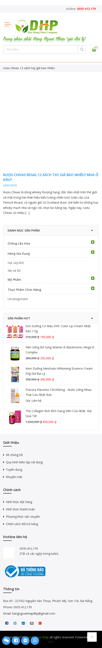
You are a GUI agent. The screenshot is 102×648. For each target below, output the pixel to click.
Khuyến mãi (14, 477)
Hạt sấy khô (16, 263)
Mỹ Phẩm (14, 280)
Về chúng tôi (14, 455)
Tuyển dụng (14, 470)
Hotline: (81, 9)
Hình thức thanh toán (20, 509)
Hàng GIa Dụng (19, 254)
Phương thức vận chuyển (23, 517)
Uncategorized (17, 299)
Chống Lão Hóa (19, 243)
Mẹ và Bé (14, 271)
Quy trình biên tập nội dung (24, 462)
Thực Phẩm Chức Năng (24, 290)
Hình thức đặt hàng (19, 502)
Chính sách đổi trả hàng (22, 524)
